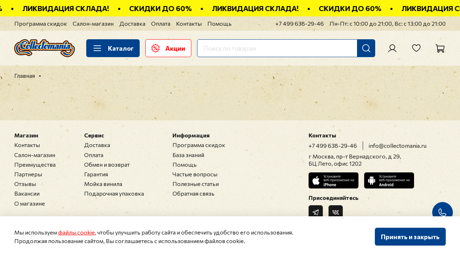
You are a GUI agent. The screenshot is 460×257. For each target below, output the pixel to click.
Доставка (132, 23)
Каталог (113, 48)
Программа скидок (40, 23)
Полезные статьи (195, 183)
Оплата (160, 23)
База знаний (188, 154)
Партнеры (28, 174)
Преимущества (35, 164)
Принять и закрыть (410, 237)
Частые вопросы (194, 174)
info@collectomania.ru (398, 145)
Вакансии (27, 193)
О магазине (29, 203)
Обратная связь (193, 193)
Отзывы (25, 183)
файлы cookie (76, 232)
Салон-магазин (93, 23)
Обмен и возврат (107, 164)
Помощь (219, 23)
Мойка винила (103, 183)
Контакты (189, 23)
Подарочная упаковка (114, 193)
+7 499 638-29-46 (299, 23)
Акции (168, 48)
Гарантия (96, 174)
